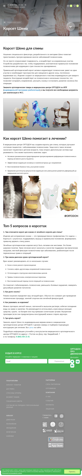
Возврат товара (12, 397)
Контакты (50, 405)
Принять (72, 471)
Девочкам (10, 420)
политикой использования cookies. (12, 473)
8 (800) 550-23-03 (15, 5)
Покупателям (12, 381)
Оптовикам (51, 388)
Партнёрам (50, 380)
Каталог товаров (13, 385)
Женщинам (11, 428)
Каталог (9, 416)
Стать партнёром (53, 384)
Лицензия (50, 409)
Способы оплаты (13, 393)
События (49, 401)
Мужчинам (11, 432)
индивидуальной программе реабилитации (22, 90)
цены (31, 327)
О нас (48, 397)
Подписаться (59, 361)
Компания (50, 392)
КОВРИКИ (10, 436)
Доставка (10, 389)
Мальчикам (11, 424)
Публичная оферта (14, 401)
